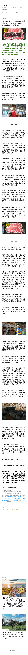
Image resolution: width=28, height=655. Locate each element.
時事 (17, 509)
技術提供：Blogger (14, 650)
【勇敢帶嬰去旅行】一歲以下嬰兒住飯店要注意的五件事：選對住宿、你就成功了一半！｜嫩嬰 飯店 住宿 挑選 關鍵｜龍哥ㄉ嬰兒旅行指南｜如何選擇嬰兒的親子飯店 (13, 602)
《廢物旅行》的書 (15, 498)
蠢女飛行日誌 (6, 5)
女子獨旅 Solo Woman (8, 12)
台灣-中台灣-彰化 (11, 509)
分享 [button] (3, 507)
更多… (17, 12)
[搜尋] (25, 2)
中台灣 (6, 509)
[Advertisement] (14, 528)
